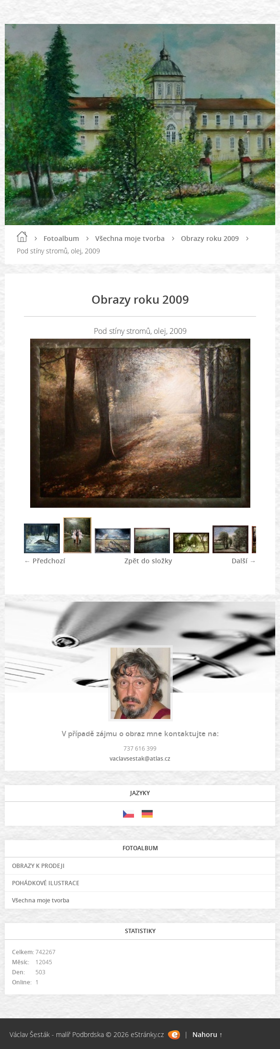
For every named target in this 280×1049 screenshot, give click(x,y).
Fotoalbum (61, 238)
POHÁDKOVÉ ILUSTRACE (45, 883)
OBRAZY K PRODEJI (38, 866)
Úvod (22, 236)
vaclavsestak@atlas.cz (140, 758)
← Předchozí (44, 560)
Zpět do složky (148, 560)
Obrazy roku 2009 (210, 238)
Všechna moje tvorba (130, 238)
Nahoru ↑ (207, 1034)
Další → (244, 560)
